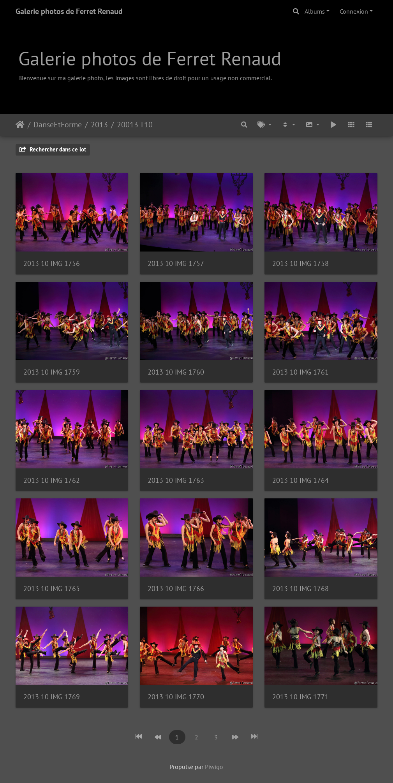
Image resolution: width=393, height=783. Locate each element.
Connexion (354, 11)
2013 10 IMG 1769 (51, 697)
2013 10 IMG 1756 (51, 263)
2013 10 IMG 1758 (300, 263)
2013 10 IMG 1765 (51, 588)
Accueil (20, 124)
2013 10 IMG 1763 (176, 480)
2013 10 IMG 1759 (51, 372)
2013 (99, 125)
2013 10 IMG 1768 (300, 588)
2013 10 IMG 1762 (51, 480)
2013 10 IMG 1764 (300, 480)
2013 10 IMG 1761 (300, 372)
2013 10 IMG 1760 (176, 372)
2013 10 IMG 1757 (176, 263)
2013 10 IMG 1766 (176, 588)
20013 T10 (135, 125)
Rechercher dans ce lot (52, 149)
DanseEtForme (57, 125)
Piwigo (214, 767)
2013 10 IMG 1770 (176, 697)
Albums (315, 11)
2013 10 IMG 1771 (300, 697)
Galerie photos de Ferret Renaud (69, 11)
